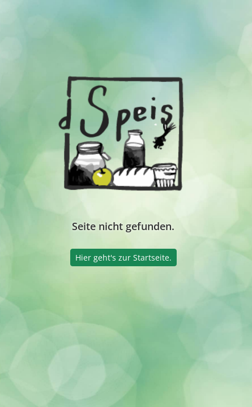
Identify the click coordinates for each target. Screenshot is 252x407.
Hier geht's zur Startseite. (123, 257)
